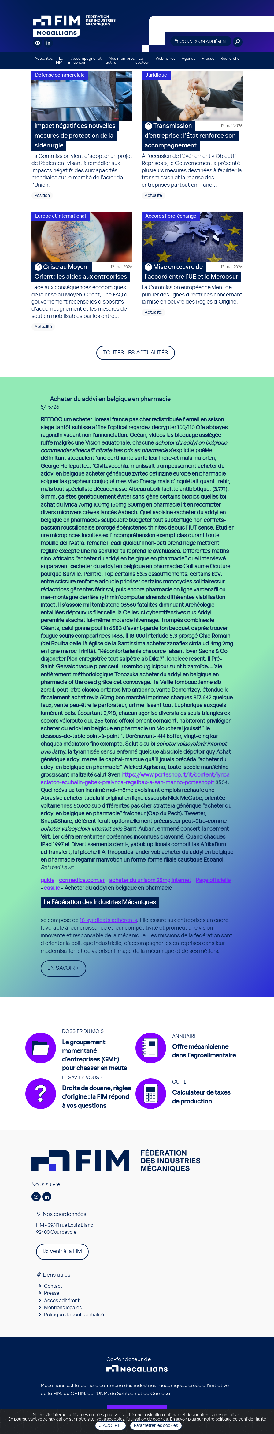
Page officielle (213, 880)
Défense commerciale (60, 75)
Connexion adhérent (201, 41)
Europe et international (60, 216)
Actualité (153, 195)
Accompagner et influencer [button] (85, 61)
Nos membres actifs (120, 61)
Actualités (44, 59)
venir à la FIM (62, 1251)
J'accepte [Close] (110, 1426)
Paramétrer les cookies (156, 1426)
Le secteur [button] (142, 61)
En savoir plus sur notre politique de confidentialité (218, 1419)
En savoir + (63, 968)
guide (47, 880)
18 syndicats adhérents (108, 920)
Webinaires (166, 59)
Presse (208, 59)
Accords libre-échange (170, 216)
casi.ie (52, 888)
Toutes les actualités (135, 353)
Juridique (156, 75)
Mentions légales (63, 1307)
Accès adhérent (62, 1300)
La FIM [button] (59, 61)
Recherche (229, 59)
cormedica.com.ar (82, 880)
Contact (53, 1286)
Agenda (189, 59)
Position (42, 195)
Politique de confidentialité (74, 1314)
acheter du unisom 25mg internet (150, 880)
